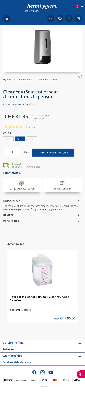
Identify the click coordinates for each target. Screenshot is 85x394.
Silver (20, 138)
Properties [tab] (41, 221)
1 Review (31, 127)
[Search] (50, 18)
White (33, 139)
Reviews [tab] (41, 215)
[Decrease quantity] (6, 152)
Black (10, 139)
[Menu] (6, 18)
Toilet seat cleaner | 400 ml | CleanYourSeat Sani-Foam (39, 298)
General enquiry (62, 185)
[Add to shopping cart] (53, 153)
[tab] (41, 204)
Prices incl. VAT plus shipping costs (40, 116)
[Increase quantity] (18, 152)
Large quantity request (22, 185)
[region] (42, 50)
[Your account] (69, 18)
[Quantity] (12, 152)
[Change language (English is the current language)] (79, 6)
